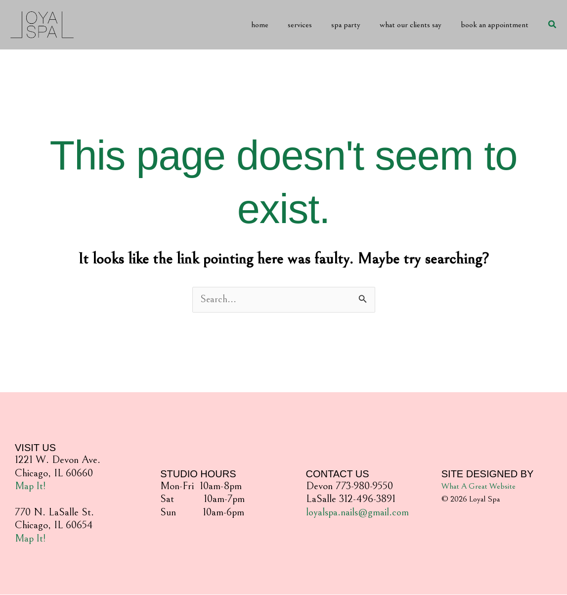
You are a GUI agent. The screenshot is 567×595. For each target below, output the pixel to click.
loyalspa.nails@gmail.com (358, 512)
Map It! (30, 486)
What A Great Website (478, 487)
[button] (552, 24)
